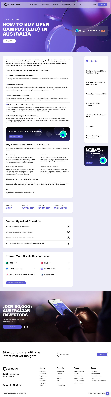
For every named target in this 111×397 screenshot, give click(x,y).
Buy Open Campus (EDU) (16, 136)
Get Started (12, 327)
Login (94, 4)
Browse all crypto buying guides (16, 282)
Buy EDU (9, 41)
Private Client (66, 4)
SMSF (74, 4)
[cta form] (82, 354)
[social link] (4, 385)
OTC (81, 4)
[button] (38, 226)
